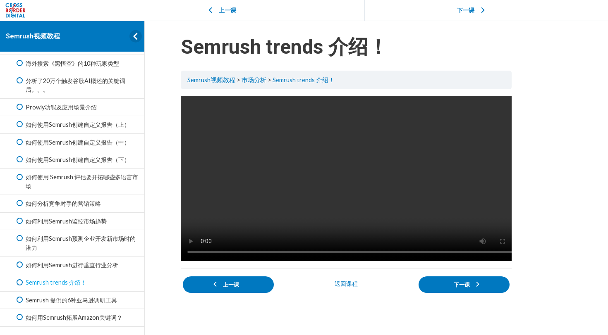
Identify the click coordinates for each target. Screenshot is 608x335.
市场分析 (285, 79)
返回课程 (376, 281)
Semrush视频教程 (33, 36)
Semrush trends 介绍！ (335, 79)
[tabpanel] (376, 178)
